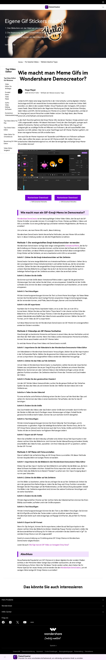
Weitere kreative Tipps (50, 62)
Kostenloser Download (38, 197)
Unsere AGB (16, 651)
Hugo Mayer (30, 90)
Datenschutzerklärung (28, 651)
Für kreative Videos (32, 62)
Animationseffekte (72, 246)
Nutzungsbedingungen (66, 651)
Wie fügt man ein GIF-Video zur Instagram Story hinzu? (49, 545)
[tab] (9, 79)
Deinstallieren (89, 651)
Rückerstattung (78, 651)
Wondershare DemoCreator (27, 218)
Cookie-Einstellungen (51, 651)
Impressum (39, 651)
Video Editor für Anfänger (8, 86)
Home (20, 62)
